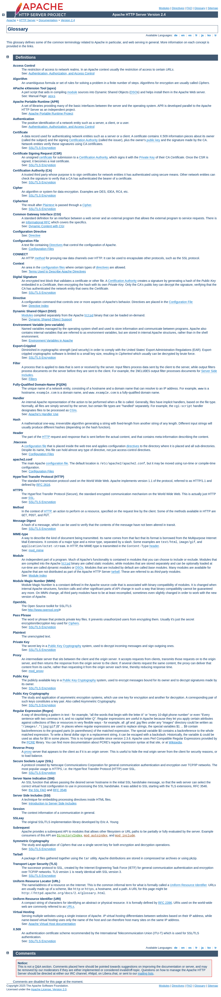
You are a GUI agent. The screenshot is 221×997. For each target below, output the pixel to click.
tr (216, 35)
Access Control (24, 65)
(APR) (55, 101)
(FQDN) (61, 384)
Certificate (20, 132)
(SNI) (51, 778)
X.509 (17, 929)
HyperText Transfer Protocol (33, 476)
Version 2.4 (68, 20)
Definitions (26, 57)
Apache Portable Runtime (31, 101)
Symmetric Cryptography (31, 841)
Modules (164, 8)
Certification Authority (83, 140)
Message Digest (24, 520)
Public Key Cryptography (64, 646)
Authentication (23, 119)
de (175, 35)
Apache (11, 20)
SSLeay (18, 818)
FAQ (189, 8)
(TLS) (53, 864)
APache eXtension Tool (29, 88)
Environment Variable (28, 325)
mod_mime (36, 550)
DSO (133, 92)
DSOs (79, 567)
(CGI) (57, 214)
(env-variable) (54, 325)
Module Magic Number (29, 581)
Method (18, 507)
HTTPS (18, 490)
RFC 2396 (165, 902)
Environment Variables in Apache (51, 340)
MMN (50, 581)
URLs (70, 906)
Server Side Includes (28, 795)
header (154, 546)
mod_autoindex (95, 835)
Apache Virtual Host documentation (52, 924)
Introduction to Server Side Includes (53, 803)
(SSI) (47, 795)
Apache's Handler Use (43, 414)
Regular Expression (27, 711)
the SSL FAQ (37, 790)
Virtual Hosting (23, 912)
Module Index (38, 575)
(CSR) (57, 153)
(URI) (57, 899)
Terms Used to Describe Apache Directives (57, 271)
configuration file (35, 446)
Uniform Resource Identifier (188, 885)
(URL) (56, 881)
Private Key (147, 157)
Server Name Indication (30, 778)
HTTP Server (27, 20)
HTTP (46, 437)
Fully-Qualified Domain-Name (34, 384)
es (190, 35)
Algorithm (20, 78)
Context (18, 263)
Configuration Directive (29, 231)
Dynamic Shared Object (30, 311)
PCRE (31, 742)
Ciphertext (20, 201)
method (40, 258)
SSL (31, 498)
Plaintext (48, 205)
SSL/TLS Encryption (42, 148)
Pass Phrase (22, 615)
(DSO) (52, 311)
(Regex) (47, 711)
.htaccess (20, 442)
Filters (33, 379)
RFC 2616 (43, 484)
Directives (178, 8)
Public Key (20, 676)
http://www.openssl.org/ (43, 610)
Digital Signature (25, 277)
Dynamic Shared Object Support (50, 319)
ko (209, 35)
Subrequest (21, 827)
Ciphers (73, 623)
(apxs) (51, 88)
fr (196, 35)
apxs (51, 96)
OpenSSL (20, 602)
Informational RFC (38, 222)
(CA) (49, 170)
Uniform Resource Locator (32, 881)
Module (18, 555)
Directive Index (39, 306)
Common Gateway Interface (33, 214)
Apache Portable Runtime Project (50, 113)
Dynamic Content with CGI (46, 226)
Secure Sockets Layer (28, 761)
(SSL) (49, 761)
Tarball (18, 854)
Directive (34, 235)
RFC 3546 (60, 790)
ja (202, 35)
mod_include (125, 835)
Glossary (199, 8)
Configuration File (26, 241)
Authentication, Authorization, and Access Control (61, 73)
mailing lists (145, 973)
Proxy (17, 655)
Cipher (17, 187)
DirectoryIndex (69, 835)
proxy (28, 751)
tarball (115, 571)
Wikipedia (175, 742)
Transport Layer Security (31, 864)
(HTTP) (59, 476)
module (72, 92)
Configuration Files (41, 249)
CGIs (73, 410)
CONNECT (20, 254)
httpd (88, 315)
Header (18, 433)
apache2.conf (22, 459)
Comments (26, 953)
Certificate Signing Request (32, 153)
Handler (18, 398)
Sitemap (213, 8)
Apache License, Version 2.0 (48, 989)
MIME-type (20, 534)
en (182, 35)
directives (102, 267)
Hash (16, 419)
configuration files (53, 267)
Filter (16, 363)
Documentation (48, 20)
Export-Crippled (24, 346)
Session (19, 809)
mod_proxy (36, 671)
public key (153, 140)
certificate (45, 157)
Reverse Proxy (23, 747)
